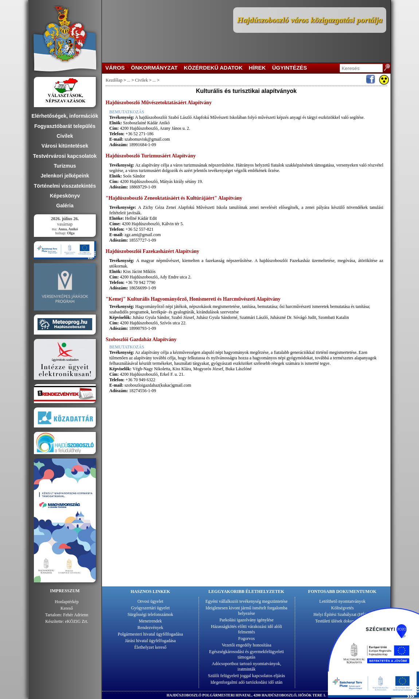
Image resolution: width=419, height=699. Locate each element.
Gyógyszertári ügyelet (150, 607)
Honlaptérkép (66, 601)
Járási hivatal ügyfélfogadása (150, 640)
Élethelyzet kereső (150, 647)
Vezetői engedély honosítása (246, 645)
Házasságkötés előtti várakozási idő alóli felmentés (246, 629)
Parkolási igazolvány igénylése (246, 619)
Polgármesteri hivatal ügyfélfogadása (150, 634)
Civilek (141, 80)
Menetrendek (150, 621)
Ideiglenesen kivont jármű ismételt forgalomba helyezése (246, 610)
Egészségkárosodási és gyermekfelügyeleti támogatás (246, 654)
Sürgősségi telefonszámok (150, 614)
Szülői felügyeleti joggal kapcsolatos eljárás (246, 675)
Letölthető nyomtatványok (342, 601)
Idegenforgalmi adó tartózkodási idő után (247, 682)
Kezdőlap (114, 80)
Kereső (66, 608)
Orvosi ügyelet (150, 601)
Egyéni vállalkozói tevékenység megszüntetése (246, 601)
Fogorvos (246, 638)
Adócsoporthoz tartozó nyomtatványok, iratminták (246, 666)
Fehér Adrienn (75, 614)
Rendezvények (150, 627)
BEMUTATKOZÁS (126, 111)
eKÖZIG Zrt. (76, 621)
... (128, 80)
